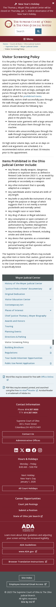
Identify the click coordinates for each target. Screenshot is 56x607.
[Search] (38, 31)
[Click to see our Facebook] (34, 451)
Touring (9, 326)
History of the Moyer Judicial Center (23, 283)
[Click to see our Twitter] (22, 451)
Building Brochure (28, 347)
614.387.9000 (31, 409)
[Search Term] (25, 31)
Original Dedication (15, 294)
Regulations (28, 352)
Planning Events (13, 331)
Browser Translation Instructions (28, 561)
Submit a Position (28, 510)
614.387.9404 (30, 412)
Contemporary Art (14, 304)
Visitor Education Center (17, 299)
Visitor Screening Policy (17, 342)
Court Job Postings (28, 504)
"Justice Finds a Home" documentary (28, 288)
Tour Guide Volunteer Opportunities (23, 358)
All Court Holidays (28, 488)
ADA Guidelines (28, 544)
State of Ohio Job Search (28, 516)
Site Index (27, 577)
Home (5, 44)
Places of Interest (14, 310)
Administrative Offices (28, 440)
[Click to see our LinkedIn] (16, 451)
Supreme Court (12, 46)
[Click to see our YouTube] (28, 451)
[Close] (53, 3)
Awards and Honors (15, 320)
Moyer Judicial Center (29, 46)
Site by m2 (28, 601)
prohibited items (32, 96)
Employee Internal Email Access (28, 584)
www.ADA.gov (28, 551)
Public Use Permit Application (28, 363)
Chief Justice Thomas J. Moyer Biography (25, 315)
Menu (28, 39)
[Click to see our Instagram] (40, 451)
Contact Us (28, 434)
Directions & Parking (15, 336)
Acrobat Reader (28, 390)
